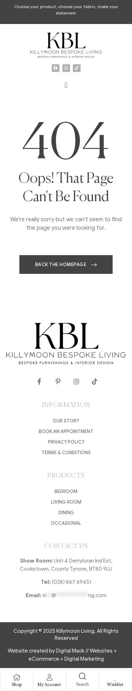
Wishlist (115, 685)
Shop (17, 685)
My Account (49, 685)
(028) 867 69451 (71, 582)
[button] (66, 85)
